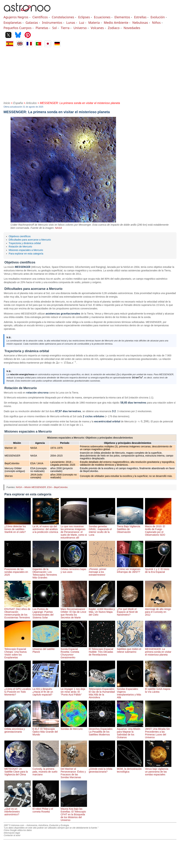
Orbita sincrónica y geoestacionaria (17, 729)
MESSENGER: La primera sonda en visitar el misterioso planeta (158, 650)
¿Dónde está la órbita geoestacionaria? (102, 769)
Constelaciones (63, 17)
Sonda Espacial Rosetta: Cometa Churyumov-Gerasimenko (74, 652)
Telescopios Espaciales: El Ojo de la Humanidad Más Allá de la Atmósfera (102, 692)
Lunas (70, 22)
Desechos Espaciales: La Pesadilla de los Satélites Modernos (102, 730)
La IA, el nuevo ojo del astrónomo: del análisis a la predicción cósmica (46, 527)
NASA (58, 227)
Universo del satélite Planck (46, 649)
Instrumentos (52, 22)
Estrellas (140, 17)
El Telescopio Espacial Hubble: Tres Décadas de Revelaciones (102, 650)
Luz (81, 22)
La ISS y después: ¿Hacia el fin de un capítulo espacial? (46, 690)
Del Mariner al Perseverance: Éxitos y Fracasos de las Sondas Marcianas (74, 772)
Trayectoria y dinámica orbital (25, 243)
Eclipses (84, 17)
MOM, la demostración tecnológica (130, 769)
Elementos (122, 17)
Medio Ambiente (116, 22)
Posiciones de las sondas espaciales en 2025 (17, 570)
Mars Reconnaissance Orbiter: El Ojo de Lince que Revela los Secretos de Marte (74, 612)
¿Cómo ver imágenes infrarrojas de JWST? (130, 569)
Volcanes (97, 28)
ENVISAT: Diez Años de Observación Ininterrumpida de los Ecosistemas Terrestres (17, 612)
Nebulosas (140, 22)
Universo (80, 28)
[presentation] (66, 362)
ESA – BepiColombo (57, 487)
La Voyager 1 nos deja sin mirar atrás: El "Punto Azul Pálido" (74, 690)
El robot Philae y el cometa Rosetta (46, 809)
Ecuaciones (102, 17)
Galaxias (31, 22)
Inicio (7, 103)
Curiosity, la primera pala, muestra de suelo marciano (46, 770)
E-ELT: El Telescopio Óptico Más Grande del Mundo (46, 730)
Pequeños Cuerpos (17, 28)
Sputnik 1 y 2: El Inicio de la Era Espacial (158, 569)
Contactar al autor (12, 835)
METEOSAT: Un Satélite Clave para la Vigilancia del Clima (17, 770)
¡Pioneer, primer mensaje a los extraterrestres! (102, 570)
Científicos (40, 17)
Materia (94, 22)
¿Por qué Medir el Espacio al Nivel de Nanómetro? (130, 610)
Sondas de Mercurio (74, 727)
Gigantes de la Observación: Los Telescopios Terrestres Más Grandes (46, 572)
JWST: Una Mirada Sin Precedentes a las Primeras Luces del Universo (158, 732)
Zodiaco (114, 28)
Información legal (12, 833)
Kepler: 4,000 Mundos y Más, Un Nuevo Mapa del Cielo (102, 610)
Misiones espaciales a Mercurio (26, 250)
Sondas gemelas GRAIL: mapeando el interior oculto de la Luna (102, 529)
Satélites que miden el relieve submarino (130, 649)
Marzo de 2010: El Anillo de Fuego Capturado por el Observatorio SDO (158, 529)
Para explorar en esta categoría (26, 253)
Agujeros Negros (16, 17)
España (18, 103)
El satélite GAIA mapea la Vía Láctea (158, 689)
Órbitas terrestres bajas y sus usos (74, 569)
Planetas (42, 28)
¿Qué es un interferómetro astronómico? (17, 810)
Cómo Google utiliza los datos (18, 830)
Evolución (157, 17)
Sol (54, 28)
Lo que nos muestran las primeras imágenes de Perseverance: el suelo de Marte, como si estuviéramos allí (74, 530)
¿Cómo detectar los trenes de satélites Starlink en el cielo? (17, 527)
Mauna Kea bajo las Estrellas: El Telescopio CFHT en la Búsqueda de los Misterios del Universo (74, 813)
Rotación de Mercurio (20, 246)
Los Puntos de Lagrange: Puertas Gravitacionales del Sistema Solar (46, 612)
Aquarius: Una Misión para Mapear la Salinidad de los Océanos (130, 732)
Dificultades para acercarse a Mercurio (30, 239)
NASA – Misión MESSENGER (31, 487)
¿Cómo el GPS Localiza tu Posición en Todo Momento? (17, 690)
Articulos (31, 103)
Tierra (65, 28)
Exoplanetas (12, 22)
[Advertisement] (90, 73)
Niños (156, 22)
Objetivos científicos (20, 236)
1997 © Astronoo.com (14, 825)
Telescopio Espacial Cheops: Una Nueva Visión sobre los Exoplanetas (17, 652)
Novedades (132, 28)
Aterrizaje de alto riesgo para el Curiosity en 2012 (158, 610)
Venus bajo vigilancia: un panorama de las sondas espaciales (158, 770)
